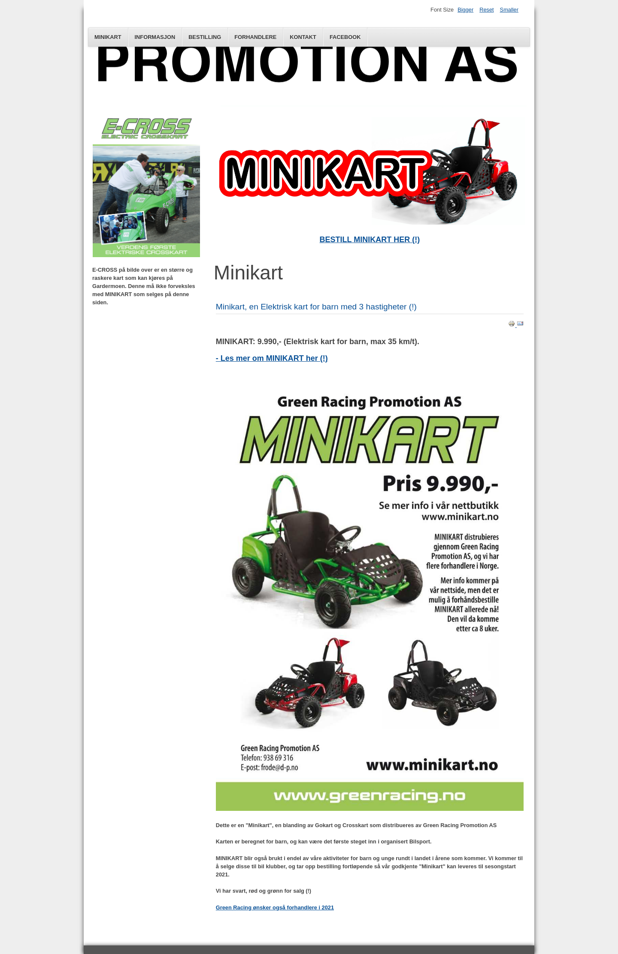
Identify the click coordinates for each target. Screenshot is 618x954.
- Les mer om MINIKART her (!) (272, 358)
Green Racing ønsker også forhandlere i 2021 (275, 907)
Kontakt (303, 37)
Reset (486, 9)
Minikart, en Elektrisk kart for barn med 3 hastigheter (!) (316, 306)
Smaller (509, 9)
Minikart (107, 37)
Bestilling (204, 37)
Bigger (465, 9)
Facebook (345, 37)
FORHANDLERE (255, 37)
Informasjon (155, 37)
